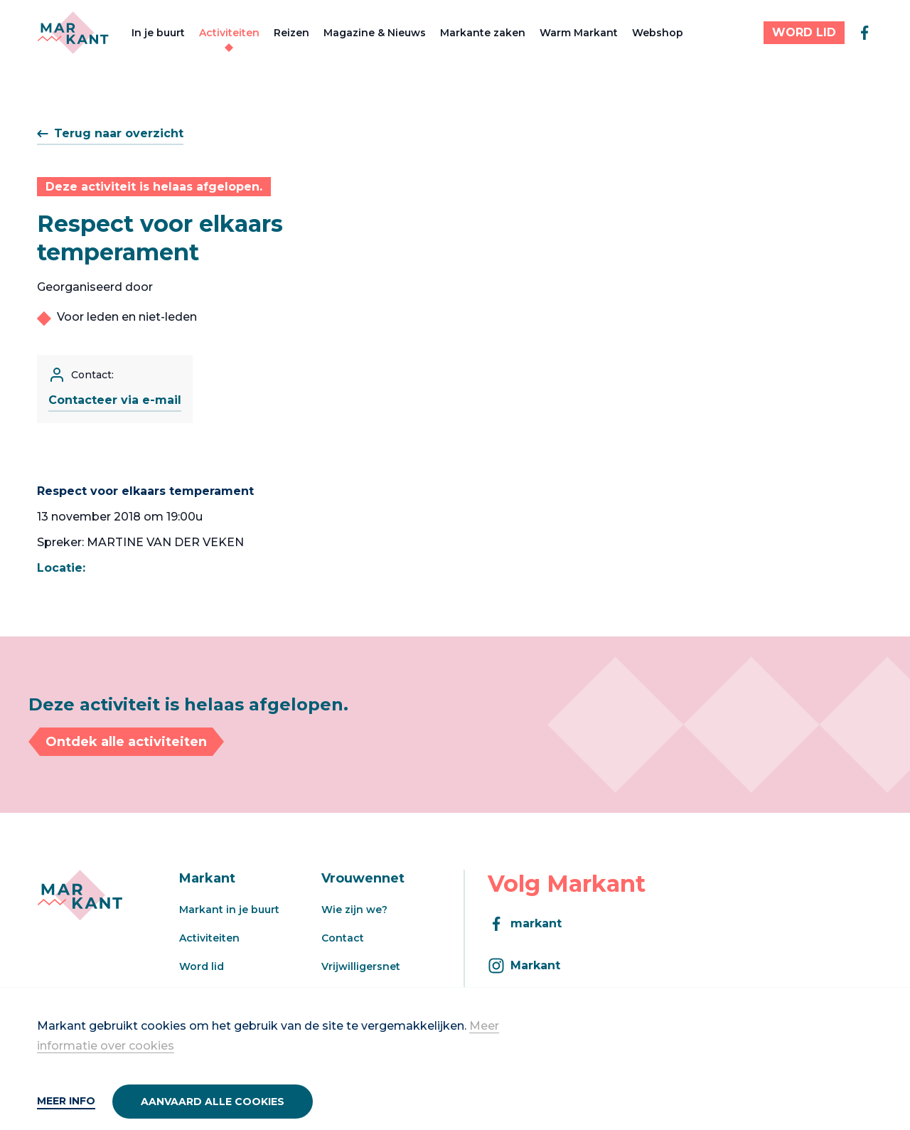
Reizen (291, 32)
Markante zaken (482, 32)
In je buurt (158, 32)
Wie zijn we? (354, 909)
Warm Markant (579, 32)
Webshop (657, 32)
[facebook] (864, 32)
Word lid (201, 966)
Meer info (66, 1100)
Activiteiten (229, 32)
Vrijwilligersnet (360, 966)
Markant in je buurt (229, 909)
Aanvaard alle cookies (212, 1101)
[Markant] (73, 32)
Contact (342, 938)
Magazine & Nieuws (374, 32)
